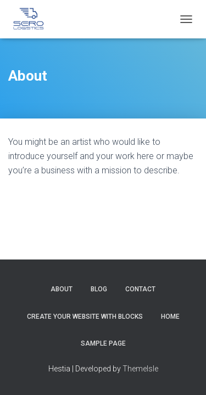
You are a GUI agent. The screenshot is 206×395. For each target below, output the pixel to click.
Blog (99, 289)
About (62, 289)
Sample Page (103, 343)
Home (170, 316)
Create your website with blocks (85, 316)
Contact (140, 289)
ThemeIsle (140, 368)
